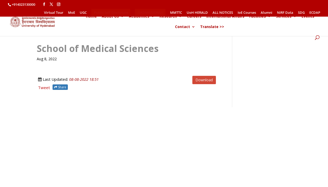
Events (308, 17)
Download (204, 79)
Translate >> (212, 27)
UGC (83, 13)
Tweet (44, 87)
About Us (110, 17)
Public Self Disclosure (111, 12)
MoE (71, 13)
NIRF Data (285, 13)
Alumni (266, 13)
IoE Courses (247, 13)
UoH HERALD (197, 13)
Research (168, 17)
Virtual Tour (53, 13)
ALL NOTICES (223, 13)
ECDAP (314, 13)
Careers (194, 17)
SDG (301, 13)
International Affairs (225, 17)
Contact (182, 27)
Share (60, 87)
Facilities (257, 17)
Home (91, 17)
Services (283, 17)
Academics (139, 17)
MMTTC (176, 13)
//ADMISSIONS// (150, 12)
